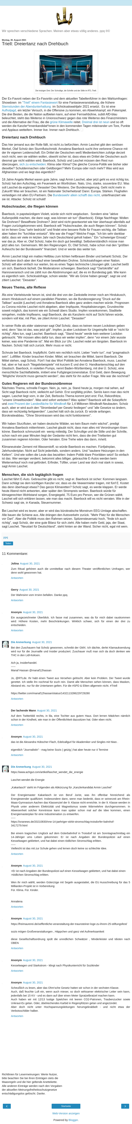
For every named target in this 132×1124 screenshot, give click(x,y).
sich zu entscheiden (32, 164)
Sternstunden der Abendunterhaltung (27, 106)
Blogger (73, 1120)
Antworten (17, 577)
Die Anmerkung (21, 642)
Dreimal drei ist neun (95, 122)
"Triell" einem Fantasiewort (39, 102)
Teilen (8, 543)
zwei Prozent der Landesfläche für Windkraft (37, 403)
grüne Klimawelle (61, 122)
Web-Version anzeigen (66, 1113)
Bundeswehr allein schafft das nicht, (77, 195)
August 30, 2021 (30, 563)
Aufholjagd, (10, 110)
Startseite (66, 1106)
